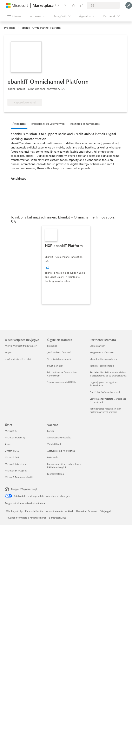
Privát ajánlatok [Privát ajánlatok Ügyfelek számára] (55, 365)
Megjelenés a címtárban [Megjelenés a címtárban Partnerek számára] (102, 352)
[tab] (20, 123)
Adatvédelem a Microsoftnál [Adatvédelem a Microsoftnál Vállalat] (61, 450)
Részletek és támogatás (85, 124)
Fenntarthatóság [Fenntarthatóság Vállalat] (55, 473)
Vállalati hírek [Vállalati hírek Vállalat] (54, 444)
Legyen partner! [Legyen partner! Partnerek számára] (97, 345)
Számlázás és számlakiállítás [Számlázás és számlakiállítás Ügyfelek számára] (61, 382)
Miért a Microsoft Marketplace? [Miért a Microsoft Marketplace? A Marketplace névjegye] (21, 345)
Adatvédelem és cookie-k (59, 511)
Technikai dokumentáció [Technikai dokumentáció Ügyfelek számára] (59, 359)
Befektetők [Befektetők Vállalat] (52, 457)
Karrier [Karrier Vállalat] (50, 430)
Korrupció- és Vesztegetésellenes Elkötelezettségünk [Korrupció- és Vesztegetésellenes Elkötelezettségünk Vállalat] (64, 465)
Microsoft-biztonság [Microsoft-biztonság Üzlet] (15, 437)
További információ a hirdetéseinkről (26, 517)
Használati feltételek (87, 511)
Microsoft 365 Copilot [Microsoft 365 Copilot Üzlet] (16, 470)
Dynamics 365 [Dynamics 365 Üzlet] (12, 450)
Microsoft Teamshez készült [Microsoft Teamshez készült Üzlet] (19, 477)
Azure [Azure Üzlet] (8, 444)
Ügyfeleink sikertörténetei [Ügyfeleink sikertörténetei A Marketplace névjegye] (18, 359)
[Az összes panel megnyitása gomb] (14, 16)
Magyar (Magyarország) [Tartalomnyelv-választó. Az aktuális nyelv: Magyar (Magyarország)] (24, 488)
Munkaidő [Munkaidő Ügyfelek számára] (52, 345)
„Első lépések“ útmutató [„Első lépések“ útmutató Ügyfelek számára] (59, 352)
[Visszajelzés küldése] (57, 5)
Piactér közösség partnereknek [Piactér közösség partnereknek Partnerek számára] (105, 392)
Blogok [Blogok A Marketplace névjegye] (8, 352)
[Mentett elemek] (73, 5)
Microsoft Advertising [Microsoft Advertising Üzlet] (15, 463)
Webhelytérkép (14, 511)
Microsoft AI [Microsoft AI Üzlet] (11, 430)
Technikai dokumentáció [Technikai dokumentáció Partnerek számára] (102, 365)
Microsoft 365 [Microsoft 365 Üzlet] (12, 457)
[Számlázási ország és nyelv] (103, 5)
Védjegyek (106, 511)
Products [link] (9, 28)
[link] (66, 265)
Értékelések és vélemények (48, 124)
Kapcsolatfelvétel (34, 511)
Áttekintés (19, 124)
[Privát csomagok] (81, 5)
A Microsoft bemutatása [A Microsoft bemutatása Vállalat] (59, 437)
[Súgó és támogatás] (65, 5)
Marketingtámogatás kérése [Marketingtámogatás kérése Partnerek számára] (104, 359)
